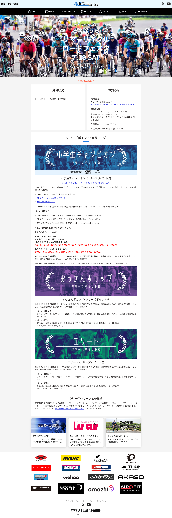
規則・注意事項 (140, 11)
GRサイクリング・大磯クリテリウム (51, 198)
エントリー (104, 11)
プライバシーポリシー (73, 501)
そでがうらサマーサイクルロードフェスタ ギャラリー (113, 104)
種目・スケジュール (67, 11)
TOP (31, 11)
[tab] (76, 75)
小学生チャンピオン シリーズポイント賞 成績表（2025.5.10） (86, 182)
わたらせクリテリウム (46, 201)
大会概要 (49, 11)
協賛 (122, 11)
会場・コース (86, 11)
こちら (102, 124)
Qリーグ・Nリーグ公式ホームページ (69, 408)
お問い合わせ (101, 501)
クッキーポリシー (89, 501)
